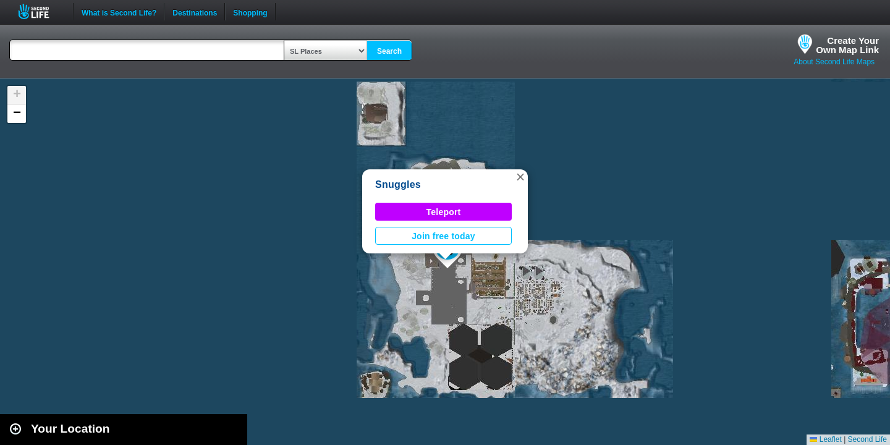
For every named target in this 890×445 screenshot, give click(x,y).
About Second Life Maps (834, 61)
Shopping (250, 12)
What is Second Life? (119, 12)
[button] (520, 176)
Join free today (443, 236)
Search (389, 51)
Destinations (194, 12)
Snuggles (398, 184)
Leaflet (825, 439)
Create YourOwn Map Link (847, 45)
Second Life (40, 11)
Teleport (443, 212)
